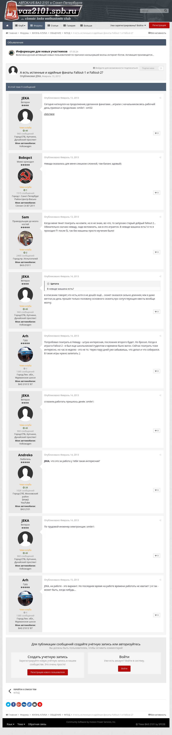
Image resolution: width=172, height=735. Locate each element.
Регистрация (159, 25)
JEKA (38, 76)
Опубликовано (62, 97)
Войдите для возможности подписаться (116, 67)
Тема (21, 724)
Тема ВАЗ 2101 (146, 724)
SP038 (162, 724)
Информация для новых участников (42, 51)
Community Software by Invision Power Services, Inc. (91, 722)
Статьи (54, 25)
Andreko (25, 455)
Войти (124, 668)
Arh (25, 336)
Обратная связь (37, 724)
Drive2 (25, 499)
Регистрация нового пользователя (48, 672)
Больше (87, 25)
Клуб (21, 25)
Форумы (37, 25)
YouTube (25, 502)
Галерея (70, 25)
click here (50, 114)
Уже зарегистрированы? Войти (128, 25)
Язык (10, 724)
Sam (25, 217)
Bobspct (25, 157)
